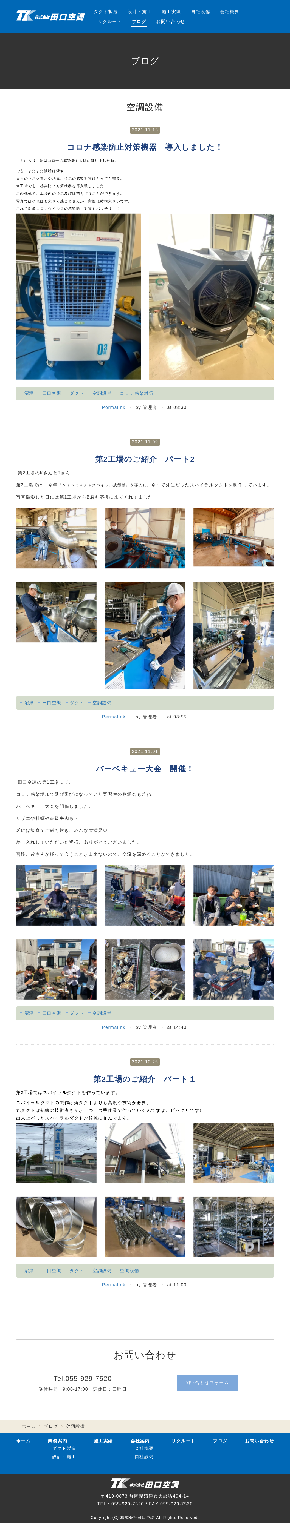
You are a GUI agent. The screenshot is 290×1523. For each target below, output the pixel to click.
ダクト (77, 393)
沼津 (29, 393)
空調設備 (102, 393)
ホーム (29, 1426)
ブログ (139, 21)
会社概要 (229, 11)
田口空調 (51, 393)
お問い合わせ (170, 21)
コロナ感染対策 (137, 393)
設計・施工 (140, 11)
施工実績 (171, 11)
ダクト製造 (106, 11)
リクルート (110, 21)
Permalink (114, 407)
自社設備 (200, 11)
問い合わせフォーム (207, 1382)
